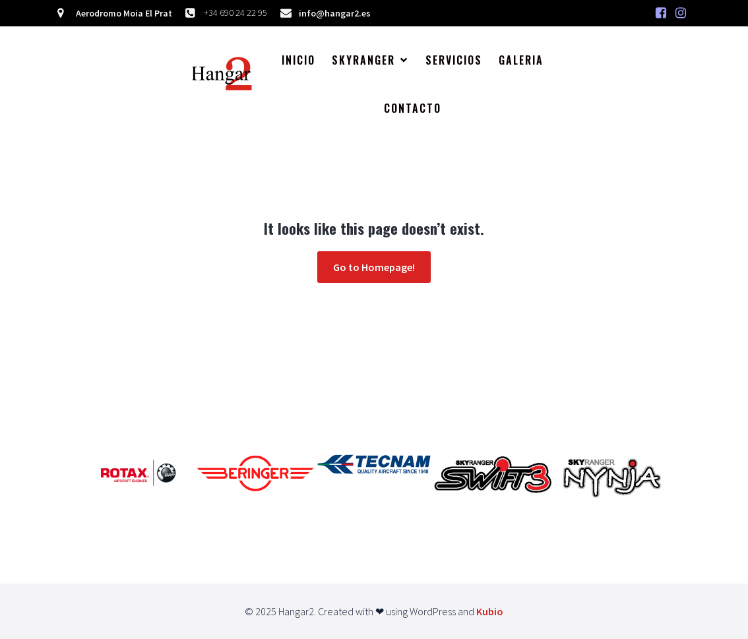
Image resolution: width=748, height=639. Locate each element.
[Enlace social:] (681, 13)
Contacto (412, 108)
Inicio (298, 60)
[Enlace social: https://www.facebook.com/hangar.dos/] (661, 13)
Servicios (453, 60)
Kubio (489, 611)
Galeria (521, 60)
